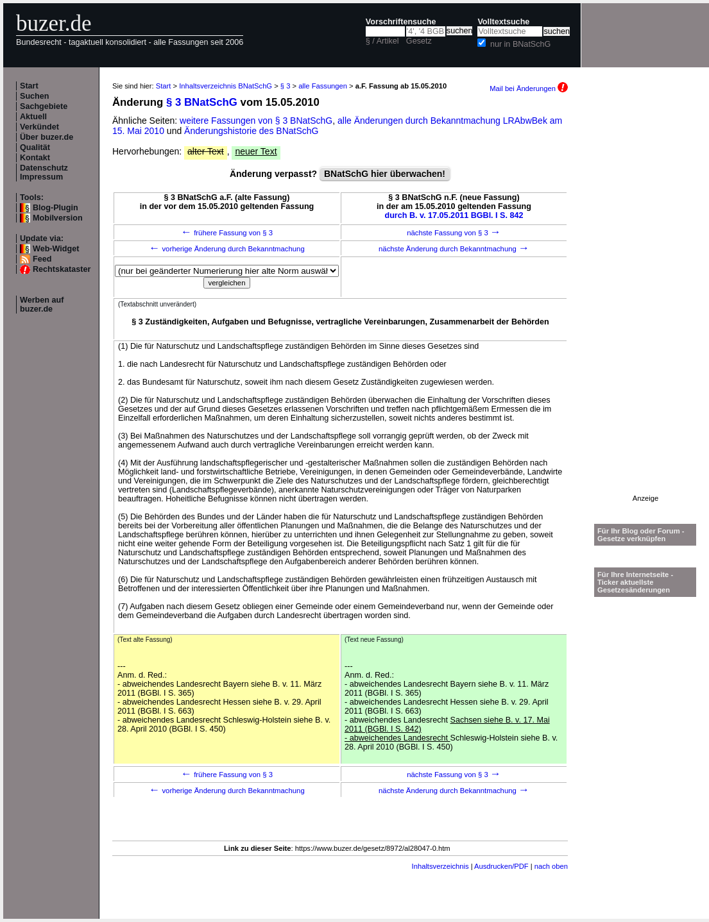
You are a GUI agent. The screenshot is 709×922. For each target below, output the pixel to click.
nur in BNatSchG (520, 44)
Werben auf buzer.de (42, 305)
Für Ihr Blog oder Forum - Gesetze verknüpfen (641, 534)
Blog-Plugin (55, 207)
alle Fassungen (322, 86)
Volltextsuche (503, 21)
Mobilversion (58, 218)
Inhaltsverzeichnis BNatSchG (225, 86)
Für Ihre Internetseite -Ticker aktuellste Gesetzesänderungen (635, 582)
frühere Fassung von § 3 (227, 233)
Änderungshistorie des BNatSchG (251, 131)
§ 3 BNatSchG (201, 102)
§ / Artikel (382, 41)
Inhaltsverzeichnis (440, 866)
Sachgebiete (43, 106)
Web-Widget (56, 248)
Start (29, 85)
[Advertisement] (645, 302)
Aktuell (33, 116)
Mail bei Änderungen (529, 88)
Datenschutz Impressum (44, 172)
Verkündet (39, 126)
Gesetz (419, 41)
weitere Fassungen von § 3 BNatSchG (256, 120)
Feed (42, 259)
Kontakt (35, 157)
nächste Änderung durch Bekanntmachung (454, 249)
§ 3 (285, 86)
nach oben (551, 866)
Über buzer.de (46, 137)
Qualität (35, 147)
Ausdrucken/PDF (501, 866)
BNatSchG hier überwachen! (384, 174)
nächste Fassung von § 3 (454, 233)
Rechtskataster (61, 269)
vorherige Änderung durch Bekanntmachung (226, 249)
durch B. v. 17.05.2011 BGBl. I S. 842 (453, 215)
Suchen (34, 96)
